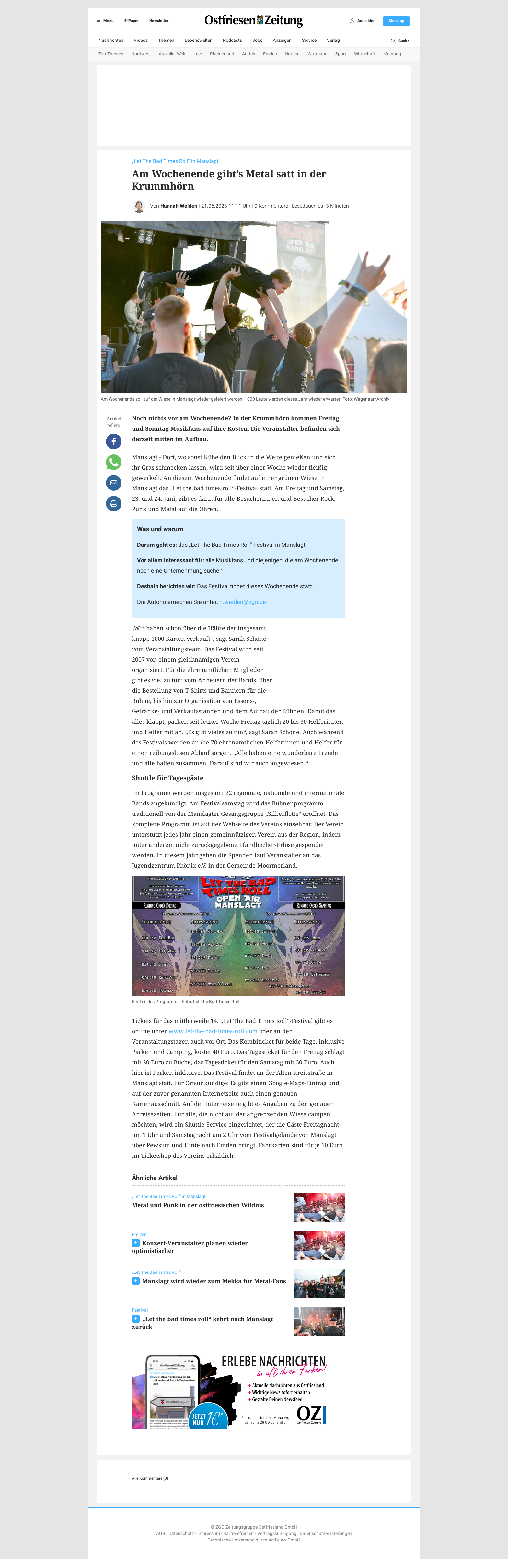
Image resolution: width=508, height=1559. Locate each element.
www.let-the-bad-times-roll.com (213, 1031)
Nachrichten (110, 40)
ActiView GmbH (284, 1540)
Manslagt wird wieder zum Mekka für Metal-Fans (214, 1281)
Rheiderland (222, 54)
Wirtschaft (364, 54)
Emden (270, 54)
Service (309, 40)
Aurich (248, 54)
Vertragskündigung (276, 1533)
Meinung (392, 54)
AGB (160, 1533)
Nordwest (141, 54)
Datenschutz (181, 1533)
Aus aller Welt (172, 54)
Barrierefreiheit (238, 1533)
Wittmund (317, 54)
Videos (141, 40)
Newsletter (158, 20)
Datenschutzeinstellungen (326, 1533)
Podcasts (232, 40)
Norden (292, 54)
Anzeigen (282, 40)
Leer (197, 54)
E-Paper (131, 20)
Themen (166, 40)
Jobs (257, 40)
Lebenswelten (199, 40)
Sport (340, 54)
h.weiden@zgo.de (242, 602)
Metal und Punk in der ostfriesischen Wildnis (198, 1205)
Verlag (333, 40)
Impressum (208, 1533)
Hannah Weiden (178, 206)
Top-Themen (110, 54)
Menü (104, 21)
